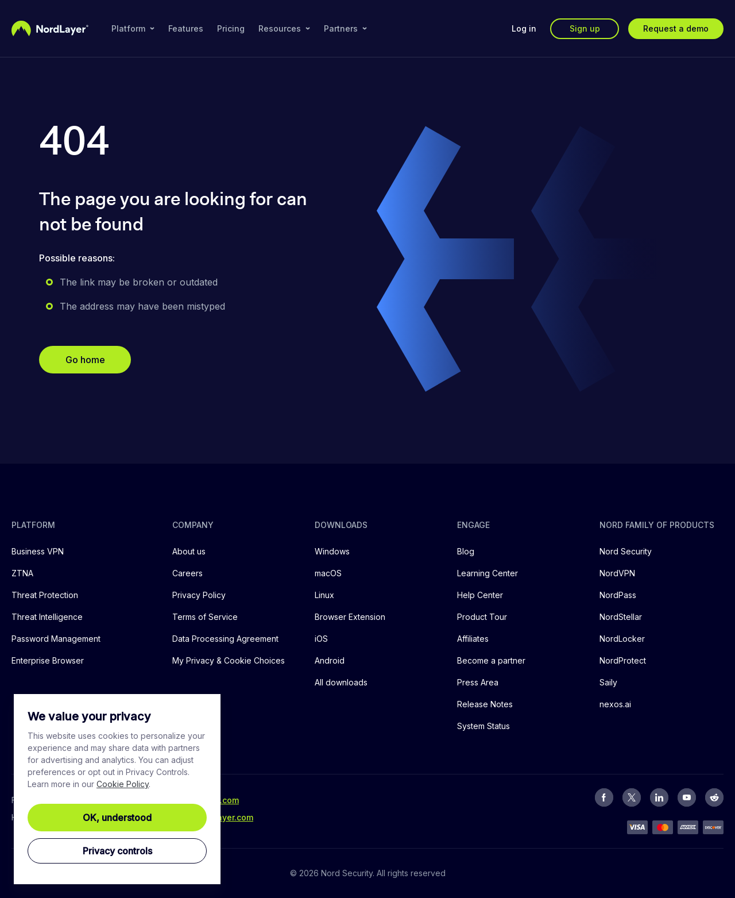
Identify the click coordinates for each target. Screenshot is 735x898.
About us (189, 551)
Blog (465, 551)
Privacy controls (117, 851)
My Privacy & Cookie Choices (228, 660)
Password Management (55, 638)
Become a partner (491, 660)
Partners (345, 28)
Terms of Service (205, 617)
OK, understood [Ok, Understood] (117, 817)
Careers (187, 573)
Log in (524, 28)
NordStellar (620, 617)
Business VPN (37, 551)
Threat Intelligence (47, 617)
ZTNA (22, 573)
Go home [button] (85, 359)
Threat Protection (44, 595)
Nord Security (625, 551)
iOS (321, 638)
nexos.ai (615, 704)
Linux (324, 595)
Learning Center (487, 573)
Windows (332, 551)
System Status (483, 726)
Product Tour (482, 617)
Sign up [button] (585, 28)
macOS (328, 573)
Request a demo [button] (676, 28)
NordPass (617, 595)
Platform (132, 28)
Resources (284, 28)
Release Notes (485, 704)
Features (185, 28)
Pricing (231, 28)
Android (330, 660)
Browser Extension (350, 617)
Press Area (477, 682)
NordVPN (617, 573)
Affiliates (473, 638)
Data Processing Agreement (225, 638)
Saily (608, 682)
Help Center (480, 595)
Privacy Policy (199, 595)
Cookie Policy (122, 784)
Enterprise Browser (47, 660)
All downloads (341, 682)
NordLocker (622, 638)
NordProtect (622, 660)
